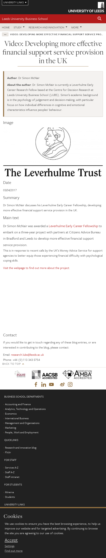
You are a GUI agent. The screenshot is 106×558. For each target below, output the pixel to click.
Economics (11, 414)
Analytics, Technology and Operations (25, 409)
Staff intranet (12, 477)
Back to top (11, 364)
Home (6, 27)
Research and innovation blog (20, 448)
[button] (99, 19)
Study (18, 27)
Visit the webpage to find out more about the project (36, 268)
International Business (17, 418)
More (75, 27)
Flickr (8, 452)
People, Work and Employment (22, 432)
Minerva (9, 492)
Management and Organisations (22, 423)
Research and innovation (46, 27)
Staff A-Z (9, 472)
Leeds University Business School (25, 18)
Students (10, 497)
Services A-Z (11, 467)
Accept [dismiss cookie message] (11, 540)
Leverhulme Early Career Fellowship (73, 225)
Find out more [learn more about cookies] (14, 550)
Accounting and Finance (18, 404)
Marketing (10, 428)
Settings (9, 546)
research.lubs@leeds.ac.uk (27, 354)
